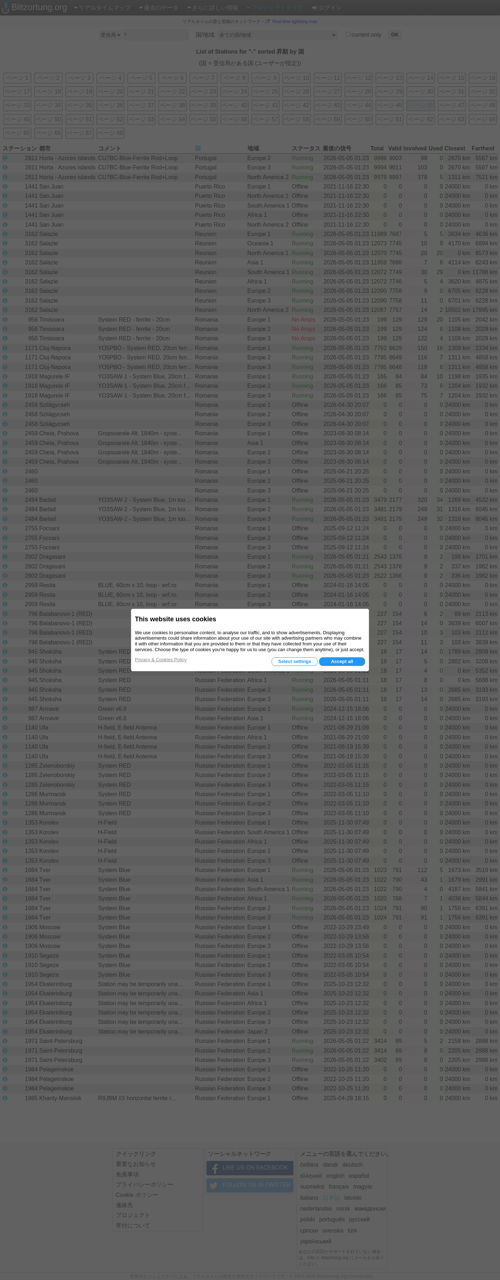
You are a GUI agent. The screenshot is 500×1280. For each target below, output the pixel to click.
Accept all (342, 661)
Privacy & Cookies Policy (161, 659)
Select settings (294, 661)
